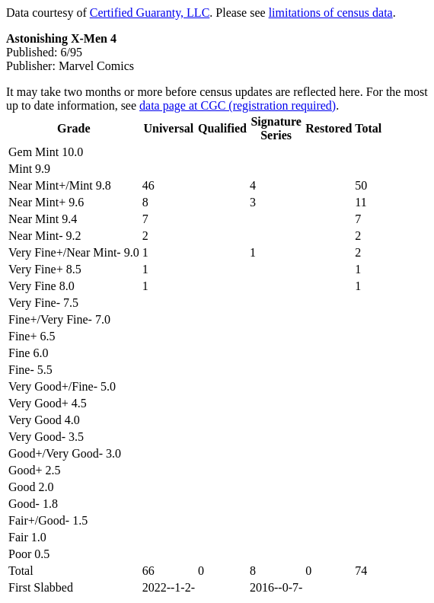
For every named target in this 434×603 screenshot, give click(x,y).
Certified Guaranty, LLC (150, 12)
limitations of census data (331, 12)
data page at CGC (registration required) (237, 105)
